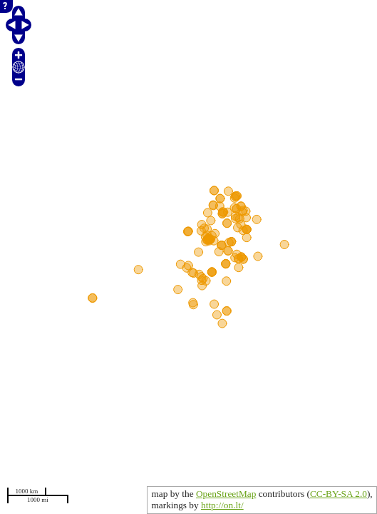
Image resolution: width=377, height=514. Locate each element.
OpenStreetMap (226, 493)
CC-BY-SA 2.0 (338, 493)
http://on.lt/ (222, 505)
